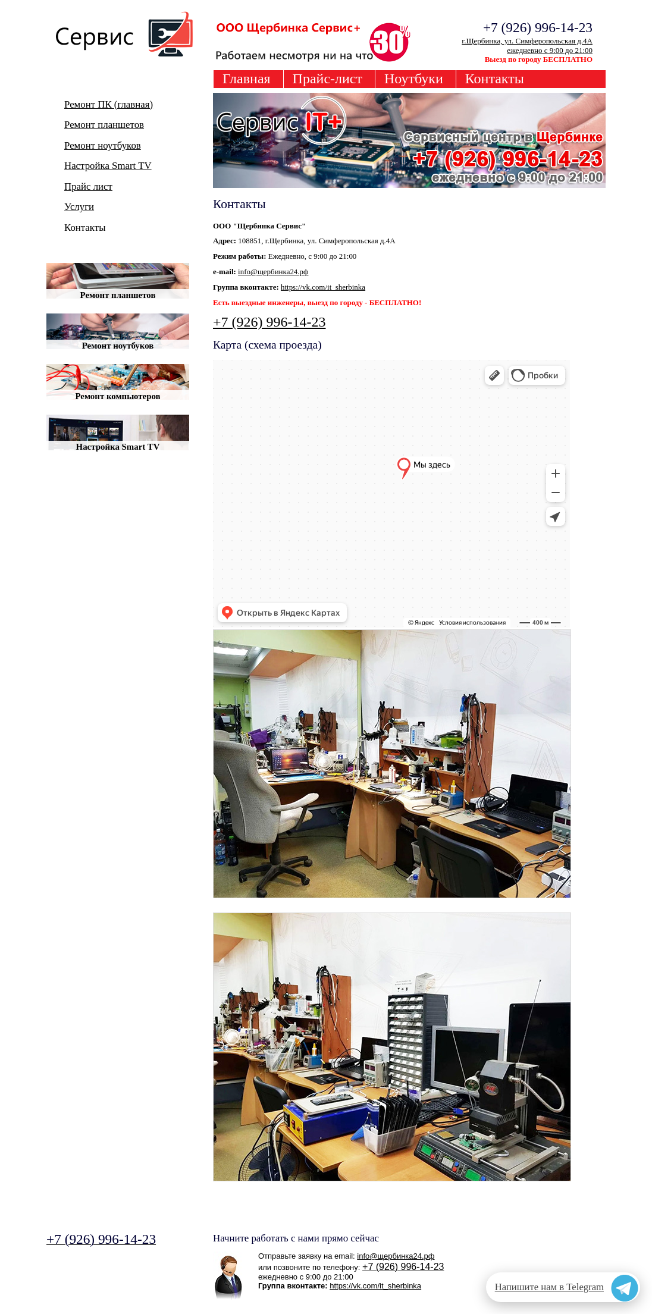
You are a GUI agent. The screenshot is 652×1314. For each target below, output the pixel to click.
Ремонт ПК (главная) (108, 104)
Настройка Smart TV (108, 165)
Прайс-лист (327, 78)
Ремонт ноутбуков (102, 145)
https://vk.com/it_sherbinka (323, 287)
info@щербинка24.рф (273, 271)
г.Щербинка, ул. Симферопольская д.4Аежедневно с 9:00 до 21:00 (527, 45)
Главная (246, 78)
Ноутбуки (413, 78)
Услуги (79, 206)
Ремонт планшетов (104, 124)
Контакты (494, 78)
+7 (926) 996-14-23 (269, 322)
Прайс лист (88, 186)
